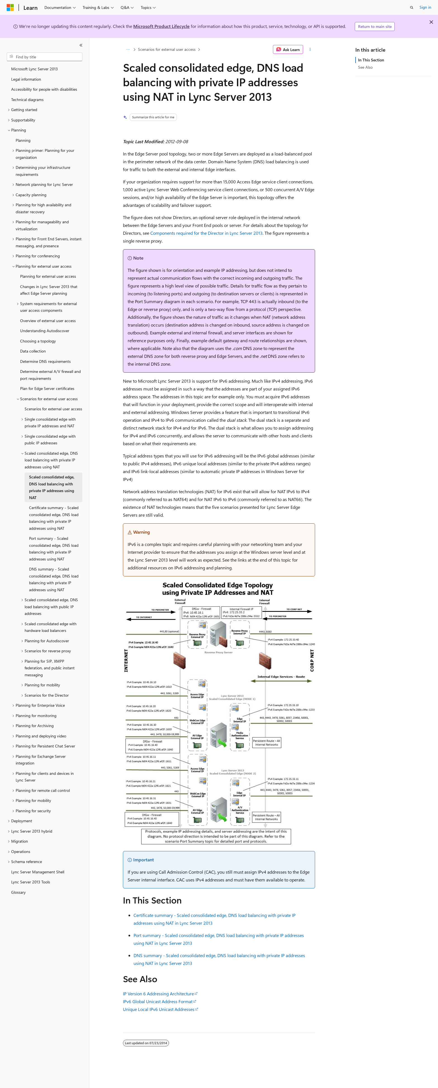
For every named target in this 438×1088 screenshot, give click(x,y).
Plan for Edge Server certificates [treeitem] (47, 388)
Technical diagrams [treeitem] (27, 99)
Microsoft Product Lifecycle (161, 26)
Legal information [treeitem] (26, 79)
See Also (365, 67)
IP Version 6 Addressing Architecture (158, 993)
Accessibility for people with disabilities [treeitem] (44, 89)
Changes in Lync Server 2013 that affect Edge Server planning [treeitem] (48, 290)
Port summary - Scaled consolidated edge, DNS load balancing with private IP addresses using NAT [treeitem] (53, 549)
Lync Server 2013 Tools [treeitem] (30, 882)
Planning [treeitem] (23, 140)
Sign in (425, 7)
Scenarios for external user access (167, 49)
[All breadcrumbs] (128, 49)
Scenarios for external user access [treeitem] (53, 408)
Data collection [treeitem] (33, 351)
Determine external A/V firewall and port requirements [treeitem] (50, 375)
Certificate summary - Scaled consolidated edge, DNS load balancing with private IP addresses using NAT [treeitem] (53, 518)
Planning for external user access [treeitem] (48, 276)
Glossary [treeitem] (18, 892)
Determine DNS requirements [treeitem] (45, 361)
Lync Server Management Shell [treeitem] (37, 871)
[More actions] (310, 49)
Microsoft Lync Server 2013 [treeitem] (34, 68)
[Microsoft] (10, 7)
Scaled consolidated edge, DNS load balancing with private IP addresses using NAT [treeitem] (51, 487)
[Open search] (411, 8)
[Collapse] (81, 45)
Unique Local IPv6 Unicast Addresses (158, 1009)
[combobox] (44, 56)
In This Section (371, 60)
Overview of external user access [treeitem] (48, 320)
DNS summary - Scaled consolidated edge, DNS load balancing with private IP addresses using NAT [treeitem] (53, 579)
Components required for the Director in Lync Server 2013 (206, 233)
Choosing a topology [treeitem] (38, 341)
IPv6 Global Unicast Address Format (157, 1001)
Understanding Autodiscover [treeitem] (44, 330)
